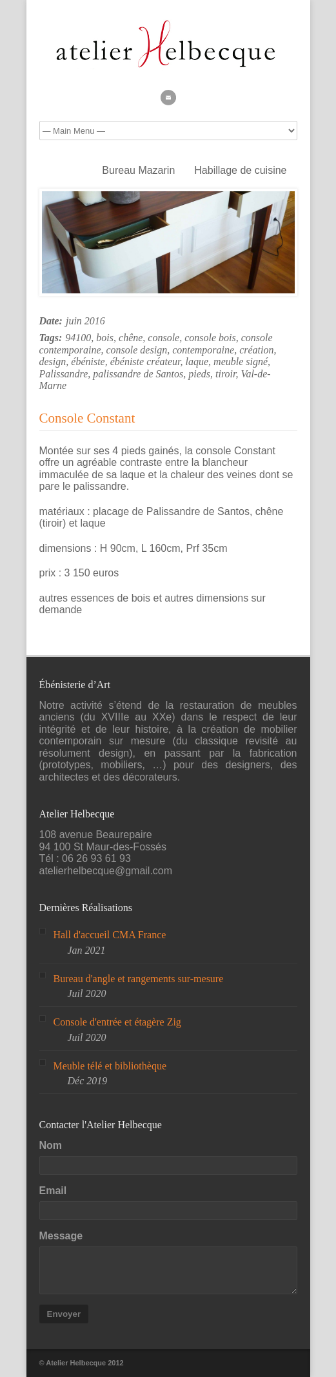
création (256, 349)
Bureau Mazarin (138, 170)
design (52, 361)
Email (53, 1190)
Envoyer (64, 1314)
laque (197, 361)
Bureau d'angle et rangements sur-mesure (139, 978)
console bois (210, 337)
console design (136, 349)
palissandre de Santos (138, 373)
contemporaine (203, 349)
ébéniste (87, 361)
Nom (51, 1145)
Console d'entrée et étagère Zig (117, 1021)
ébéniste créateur (145, 361)
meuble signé (240, 361)
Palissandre (63, 373)
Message (61, 1235)
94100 (78, 337)
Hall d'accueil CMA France (110, 934)
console (163, 337)
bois (105, 337)
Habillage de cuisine (240, 170)
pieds (199, 373)
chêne (131, 337)
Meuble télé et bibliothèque (110, 1065)
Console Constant (87, 418)
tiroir (225, 373)
